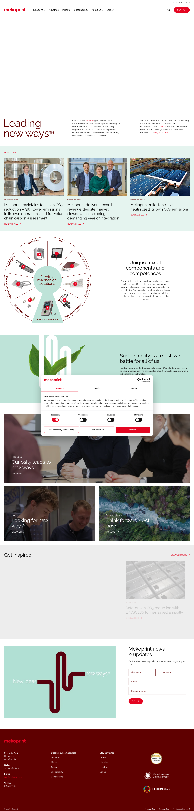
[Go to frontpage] (15, 10)
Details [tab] (97, 388)
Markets (54, 762)
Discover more (179, 555)
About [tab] (134, 388)
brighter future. (161, 132)
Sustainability (81, 10)
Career (110, 10)
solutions (162, 126)
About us (96, 10)
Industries (53, 10)
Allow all (132, 430)
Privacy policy (150, 809)
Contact (182, 10)
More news (10, 153)
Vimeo (103, 772)
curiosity (90, 120)
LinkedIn (104, 762)
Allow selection (97, 430)
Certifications (57, 777)
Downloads (177, 2)
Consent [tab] (60, 388)
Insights (66, 10)
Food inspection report (181, 809)
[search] (168, 10)
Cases (54, 767)
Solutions (38, 10)
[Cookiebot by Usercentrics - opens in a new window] (139, 380)
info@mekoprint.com (13, 777)
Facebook (104, 767)
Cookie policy (164, 809)
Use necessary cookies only (61, 430)
